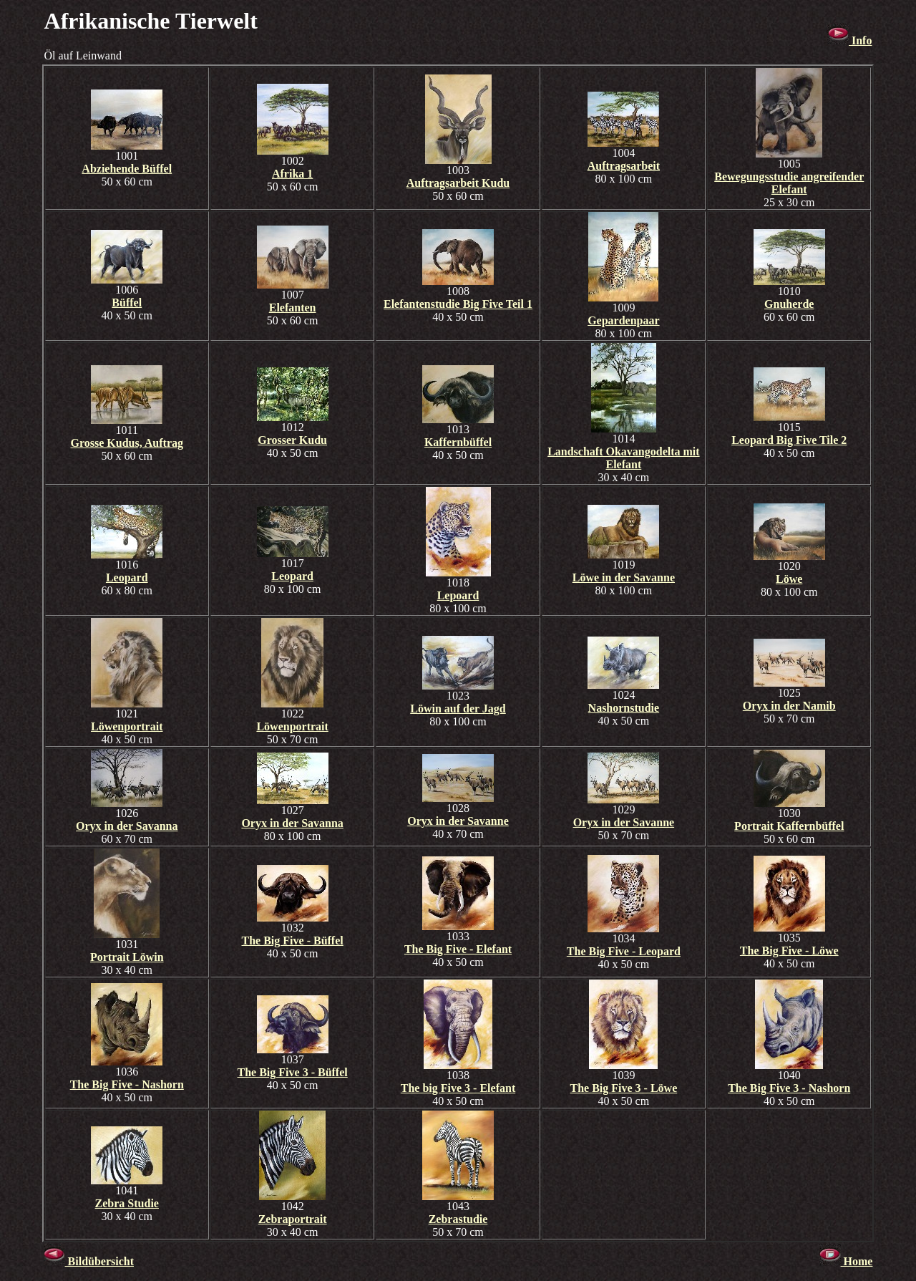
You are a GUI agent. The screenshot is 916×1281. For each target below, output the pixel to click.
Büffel (127, 302)
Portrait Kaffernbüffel (789, 826)
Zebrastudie (458, 1219)
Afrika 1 (292, 174)
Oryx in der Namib (789, 706)
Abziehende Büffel (127, 169)
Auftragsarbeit (624, 166)
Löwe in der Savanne (623, 577)
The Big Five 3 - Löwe (623, 1088)
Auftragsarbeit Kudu (458, 183)
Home (846, 1261)
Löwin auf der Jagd (458, 708)
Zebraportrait (292, 1219)
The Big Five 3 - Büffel (293, 1072)
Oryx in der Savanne (458, 821)
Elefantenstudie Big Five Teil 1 (458, 304)
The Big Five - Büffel (293, 940)
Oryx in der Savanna (126, 826)
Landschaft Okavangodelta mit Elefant (623, 457)
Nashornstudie (624, 708)
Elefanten (292, 307)
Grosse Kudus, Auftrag (126, 443)
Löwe (789, 579)
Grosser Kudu (292, 440)
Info (849, 40)
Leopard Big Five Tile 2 (789, 440)
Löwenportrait (126, 726)
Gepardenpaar (623, 320)
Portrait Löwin (127, 957)
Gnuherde (789, 304)
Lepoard (458, 595)
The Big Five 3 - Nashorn (789, 1088)
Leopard (127, 577)
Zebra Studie (127, 1203)
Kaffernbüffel (458, 442)
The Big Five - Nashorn (127, 1084)
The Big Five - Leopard (624, 951)
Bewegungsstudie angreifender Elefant (789, 182)
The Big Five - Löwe (789, 950)
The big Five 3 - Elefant (458, 1088)
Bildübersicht (89, 1261)
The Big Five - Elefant (458, 949)
